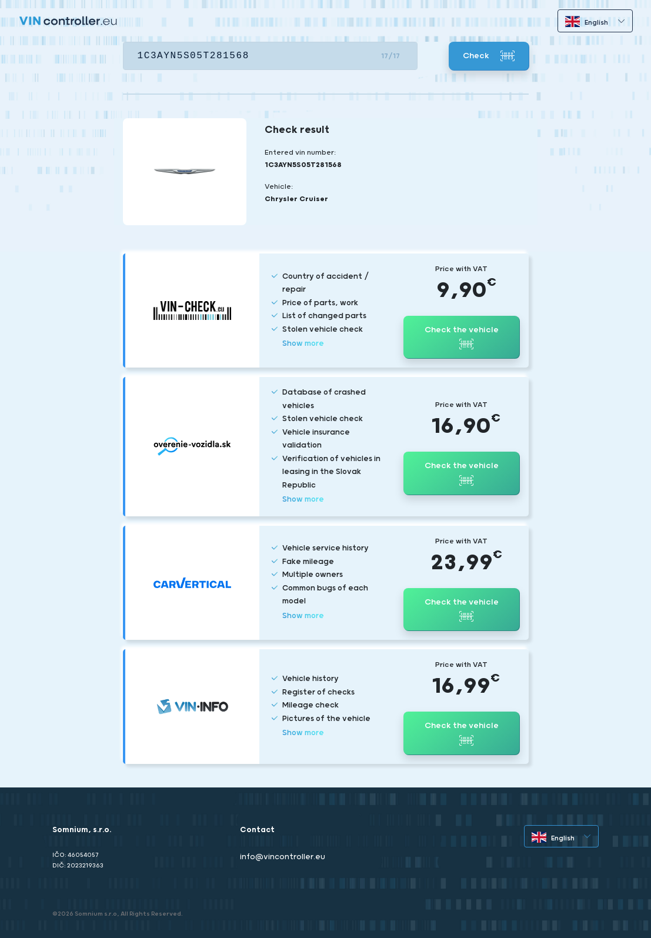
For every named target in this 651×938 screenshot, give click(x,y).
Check (489, 56)
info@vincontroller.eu (282, 857)
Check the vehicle (462, 338)
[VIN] (270, 56)
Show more (303, 343)
